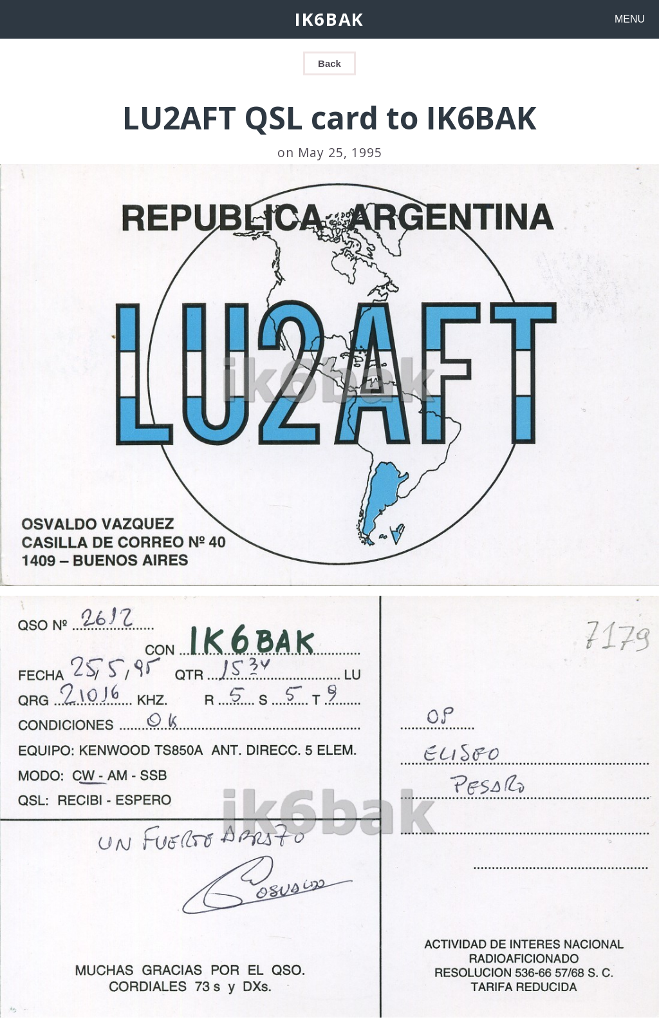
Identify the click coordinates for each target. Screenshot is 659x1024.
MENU (630, 19)
